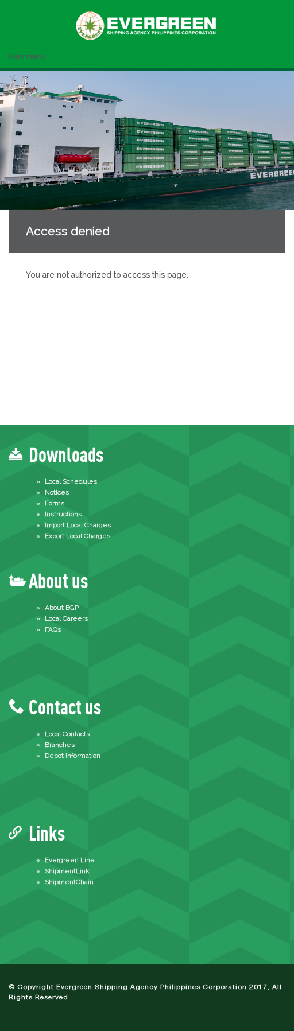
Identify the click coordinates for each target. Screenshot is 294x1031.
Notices (57, 492)
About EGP (62, 608)
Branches (60, 745)
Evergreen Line (70, 860)
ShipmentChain (69, 882)
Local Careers (66, 618)
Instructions (63, 514)
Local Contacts (67, 734)
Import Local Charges (78, 525)
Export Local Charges (77, 536)
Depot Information (72, 756)
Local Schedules (71, 481)
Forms (54, 503)
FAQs (53, 629)
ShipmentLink (67, 871)
